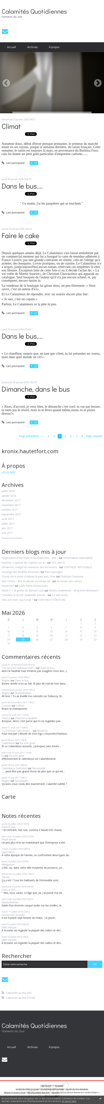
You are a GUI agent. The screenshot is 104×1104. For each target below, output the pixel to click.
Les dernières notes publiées (52, 1089)
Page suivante (94, 436)
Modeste (42, 730)
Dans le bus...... (10, 889)
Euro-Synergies (54, 572)
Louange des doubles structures (21, 572)
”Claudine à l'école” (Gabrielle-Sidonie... (24, 595)
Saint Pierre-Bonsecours (33, 585)
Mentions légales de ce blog (38, 1092)
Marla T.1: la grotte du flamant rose (23, 590)
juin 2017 (7, 528)
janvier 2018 (9, 495)
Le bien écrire (60, 595)
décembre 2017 (11, 500)
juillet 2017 (8, 523)
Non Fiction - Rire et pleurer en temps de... (27, 581)
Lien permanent (13, 163)
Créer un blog (46, 1085)
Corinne (6, 705)
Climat (11, 126)
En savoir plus (69, 1101)
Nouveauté (38, 768)
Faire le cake (20, 235)
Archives (32, 47)
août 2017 (8, 519)
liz (3, 755)
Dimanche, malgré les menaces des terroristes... (30, 567)
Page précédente (29, 436)
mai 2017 (7, 533)
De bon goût (27, 743)
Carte (9, 796)
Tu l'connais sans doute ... (17, 730)
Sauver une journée (13, 915)
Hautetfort (59, 1085)
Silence (6, 877)
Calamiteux (8, 743)
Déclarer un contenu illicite (15, 1092)
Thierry (6, 718)
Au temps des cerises (69, 581)
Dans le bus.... (22, 185)
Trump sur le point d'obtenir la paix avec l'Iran (28, 576)
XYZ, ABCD (58, 562)
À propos (54, 47)
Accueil (11, 47)
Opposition (8, 852)
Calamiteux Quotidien (14, 768)
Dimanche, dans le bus (36, 388)
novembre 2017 (11, 505)
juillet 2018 (8, 491)
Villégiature (8, 864)
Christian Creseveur (72, 576)
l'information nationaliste (78, 558)
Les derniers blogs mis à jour (27, 1089)
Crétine (20, 705)
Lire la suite (8, 472)
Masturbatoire (10, 902)
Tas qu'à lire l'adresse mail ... (18, 668)
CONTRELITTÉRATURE (52, 599)
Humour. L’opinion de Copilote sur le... (24, 562)
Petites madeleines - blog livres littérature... (74, 590)
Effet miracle (9, 927)
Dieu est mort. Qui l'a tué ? (17, 599)
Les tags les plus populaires (77, 1089)
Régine (6, 680)
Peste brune (9, 839)
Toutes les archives (12, 538)
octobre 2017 (10, 509)
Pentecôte (8, 585)
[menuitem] (12, 47)
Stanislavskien (23, 693)
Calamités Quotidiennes (34, 11)
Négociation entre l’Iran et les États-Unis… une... (30, 558)
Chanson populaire (26, 718)
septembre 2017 (11, 514)
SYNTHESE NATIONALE (78, 567)
